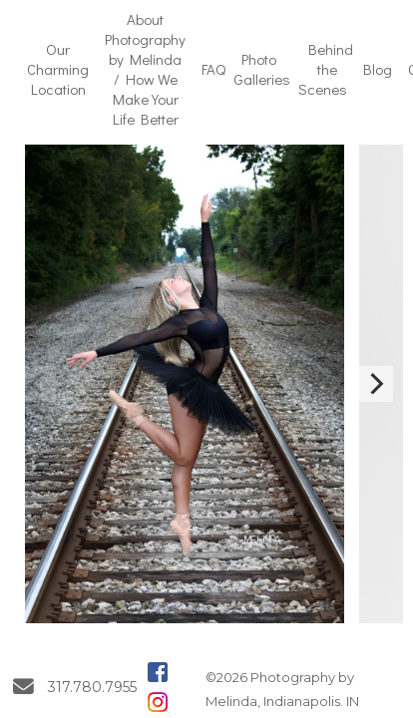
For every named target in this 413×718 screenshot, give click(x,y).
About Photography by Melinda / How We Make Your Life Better (145, 69)
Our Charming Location (58, 69)
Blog (377, 69)
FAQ (213, 69)
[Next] (375, 384)
